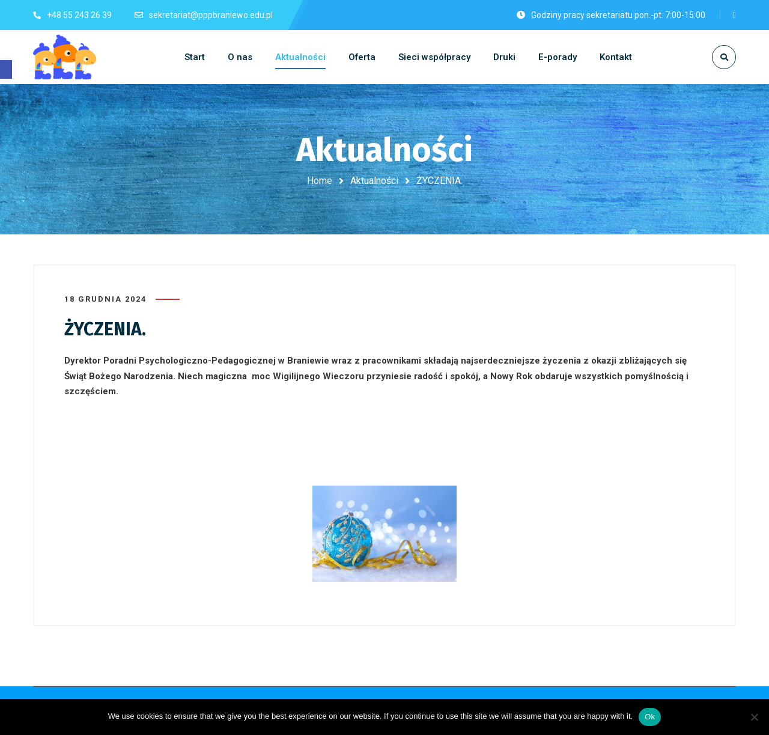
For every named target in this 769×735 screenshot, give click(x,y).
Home (319, 180)
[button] (6, 69)
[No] (754, 717)
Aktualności (374, 180)
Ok (650, 716)
